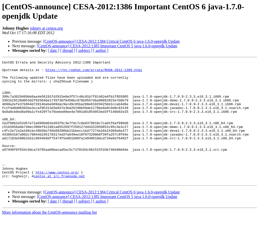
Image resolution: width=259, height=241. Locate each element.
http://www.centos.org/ (57, 195)
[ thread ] (67, 50)
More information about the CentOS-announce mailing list (49, 236)
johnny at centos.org (46, 28)
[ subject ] (84, 50)
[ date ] (53, 50)
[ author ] (101, 50)
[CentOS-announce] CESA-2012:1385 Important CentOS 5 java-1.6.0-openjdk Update (107, 46)
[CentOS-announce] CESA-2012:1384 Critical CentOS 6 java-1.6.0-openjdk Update (111, 41)
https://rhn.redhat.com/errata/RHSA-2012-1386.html (94, 72)
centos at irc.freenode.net (59, 199)
